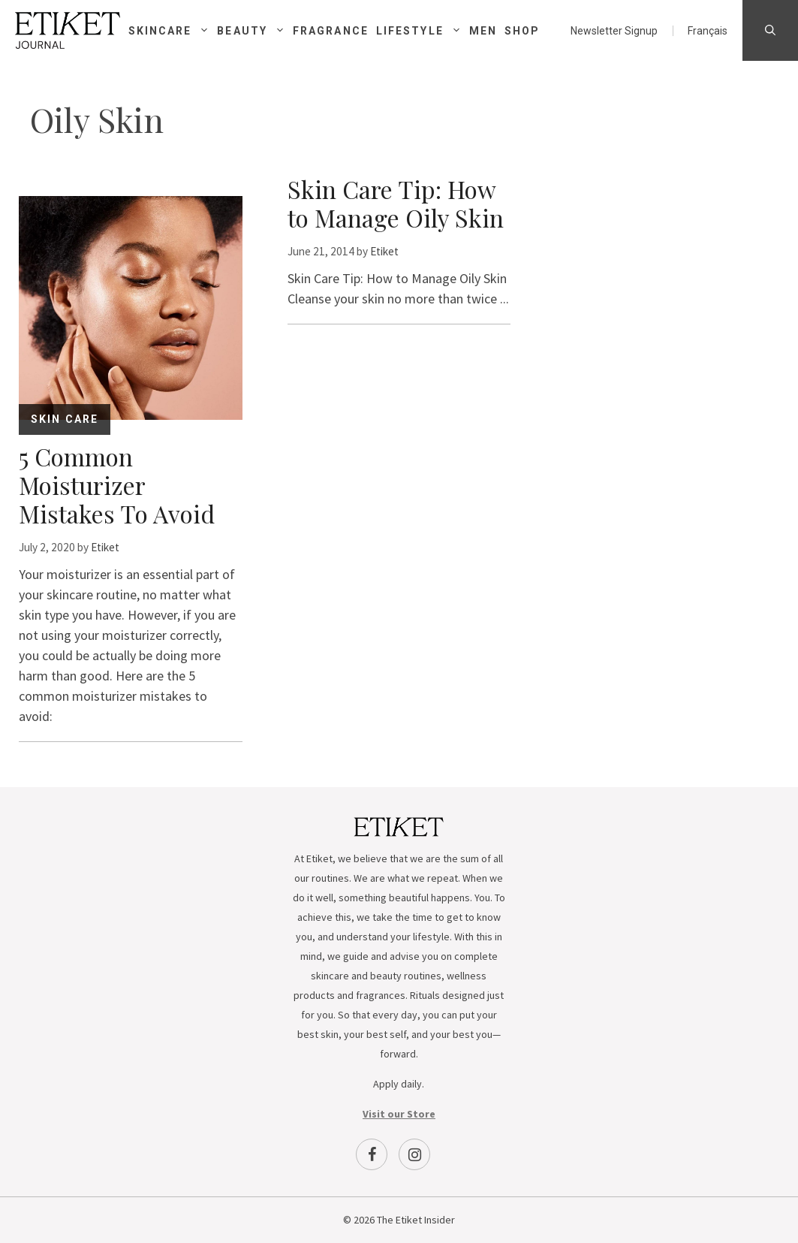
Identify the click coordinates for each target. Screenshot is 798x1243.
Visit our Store (399, 1114)
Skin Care (64, 419)
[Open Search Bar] (770, 30)
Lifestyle (422, 31)
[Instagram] (414, 1154)
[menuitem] (707, 31)
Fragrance (331, 31)
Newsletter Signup (614, 31)
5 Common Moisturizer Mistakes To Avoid (117, 484)
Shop (522, 31)
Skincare (173, 31)
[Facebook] (371, 1154)
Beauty (255, 31)
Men (483, 31)
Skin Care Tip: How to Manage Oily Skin (396, 203)
